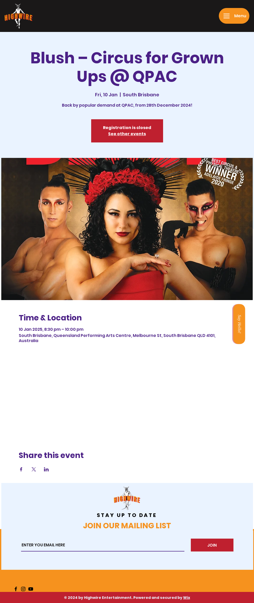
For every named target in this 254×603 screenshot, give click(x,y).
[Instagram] (23, 589)
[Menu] (234, 16)
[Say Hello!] (239, 324)
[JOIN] (212, 545)
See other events (127, 134)
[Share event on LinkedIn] (46, 469)
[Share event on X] (33, 469)
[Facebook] (16, 589)
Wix (186, 597)
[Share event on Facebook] (21, 469)
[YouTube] (31, 589)
